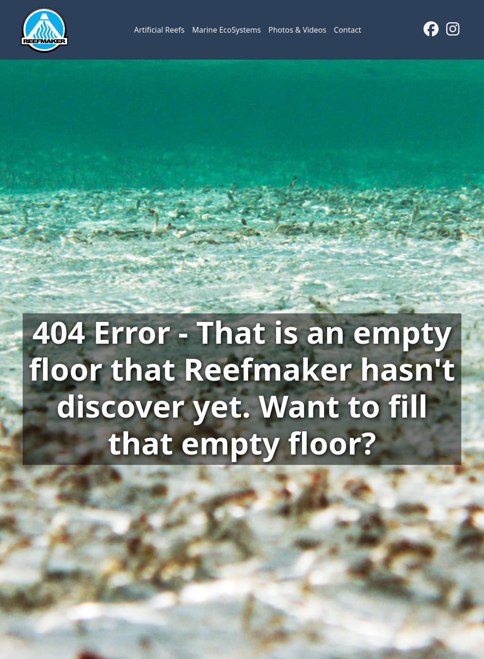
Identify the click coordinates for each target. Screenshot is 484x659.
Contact (347, 30)
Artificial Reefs (159, 30)
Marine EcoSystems (226, 30)
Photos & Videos (297, 30)
